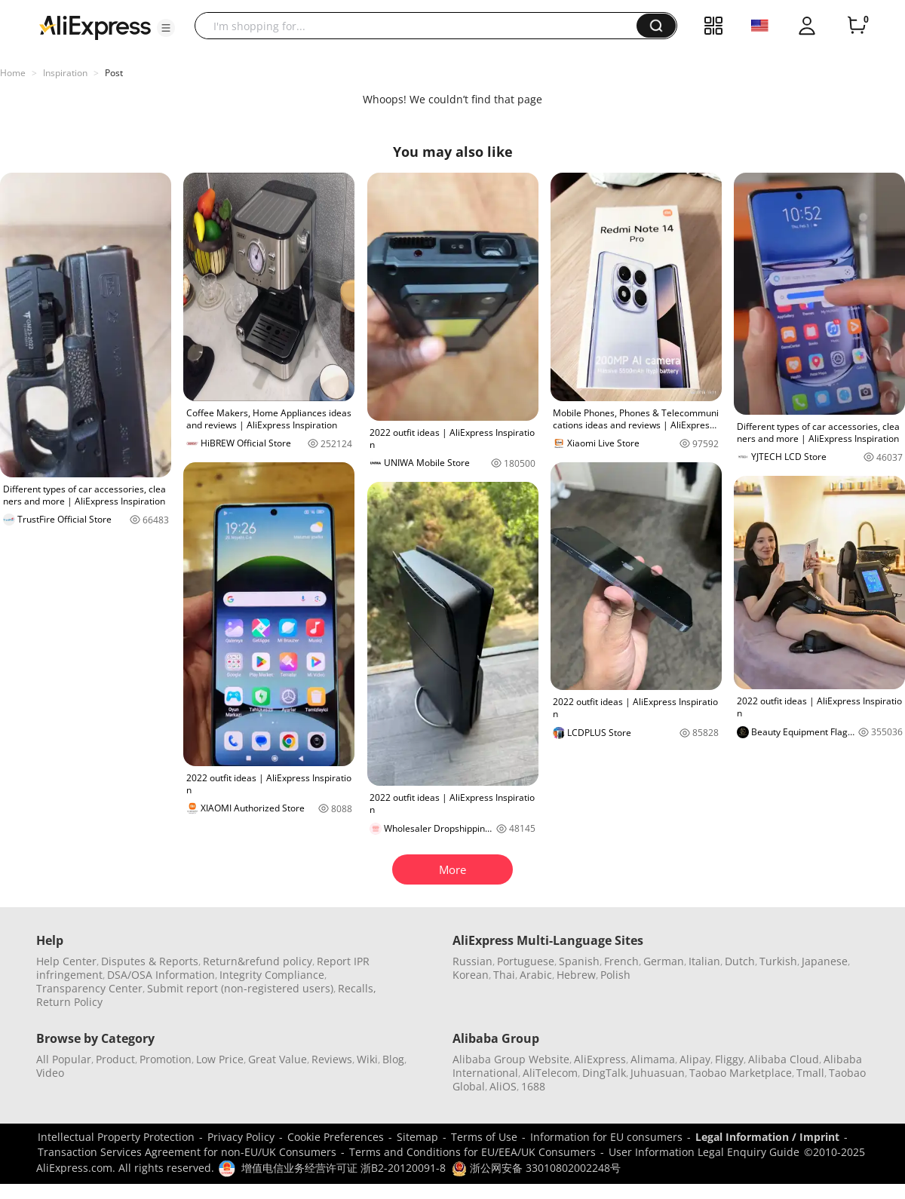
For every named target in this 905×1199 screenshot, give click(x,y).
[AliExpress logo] (95, 26)
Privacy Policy (241, 1137)
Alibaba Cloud (783, 1059)
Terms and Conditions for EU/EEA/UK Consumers (472, 1152)
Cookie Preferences (335, 1137)
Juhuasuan (657, 1073)
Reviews (331, 1059)
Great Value (277, 1059)
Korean (470, 974)
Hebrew (576, 974)
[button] (166, 28)
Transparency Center (89, 988)
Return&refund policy (257, 961)
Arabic (536, 974)
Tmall (810, 1073)
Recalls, (357, 988)
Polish (615, 974)
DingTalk (604, 1073)
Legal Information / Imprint (767, 1137)
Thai (504, 974)
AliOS (503, 1086)
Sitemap (417, 1137)
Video (50, 1073)
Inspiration (65, 72)
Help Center (66, 961)
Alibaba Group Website (510, 1059)
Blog (393, 1059)
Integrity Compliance (271, 974)
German (663, 961)
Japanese (825, 961)
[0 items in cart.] (857, 26)
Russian (472, 961)
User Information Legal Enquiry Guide (704, 1152)
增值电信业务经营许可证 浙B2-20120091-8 (343, 1168)
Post (114, 72)
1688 (533, 1086)
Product (115, 1059)
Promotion (166, 1059)
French (621, 961)
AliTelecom (550, 1073)
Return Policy (69, 1002)
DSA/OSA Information (161, 974)
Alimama (652, 1059)
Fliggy (729, 1059)
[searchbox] (421, 25)
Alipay (695, 1059)
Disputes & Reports (149, 961)
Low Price (220, 1059)
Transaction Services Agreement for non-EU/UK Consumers (187, 1152)
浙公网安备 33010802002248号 (536, 1168)
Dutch (740, 961)
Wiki (367, 1059)
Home (13, 72)
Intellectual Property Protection (116, 1137)
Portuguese (525, 961)
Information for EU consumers (606, 1137)
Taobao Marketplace (740, 1073)
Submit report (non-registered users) (240, 988)
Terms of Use (484, 1137)
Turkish (778, 961)
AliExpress (600, 1059)
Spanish (579, 961)
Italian (704, 961)
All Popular (63, 1059)
